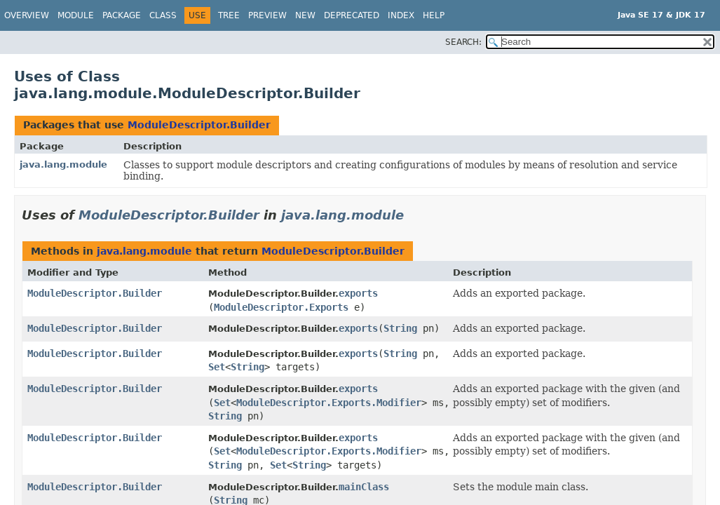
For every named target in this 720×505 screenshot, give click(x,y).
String (400, 328)
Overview (26, 15)
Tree (229, 15)
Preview (267, 15)
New (305, 15)
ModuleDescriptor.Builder (199, 124)
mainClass (364, 486)
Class (163, 15)
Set (216, 366)
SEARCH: (463, 42)
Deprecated (351, 15)
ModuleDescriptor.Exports (281, 307)
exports (358, 293)
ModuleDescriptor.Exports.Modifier (328, 402)
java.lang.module (63, 164)
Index (401, 15)
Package (121, 15)
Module (75, 15)
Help (433, 15)
